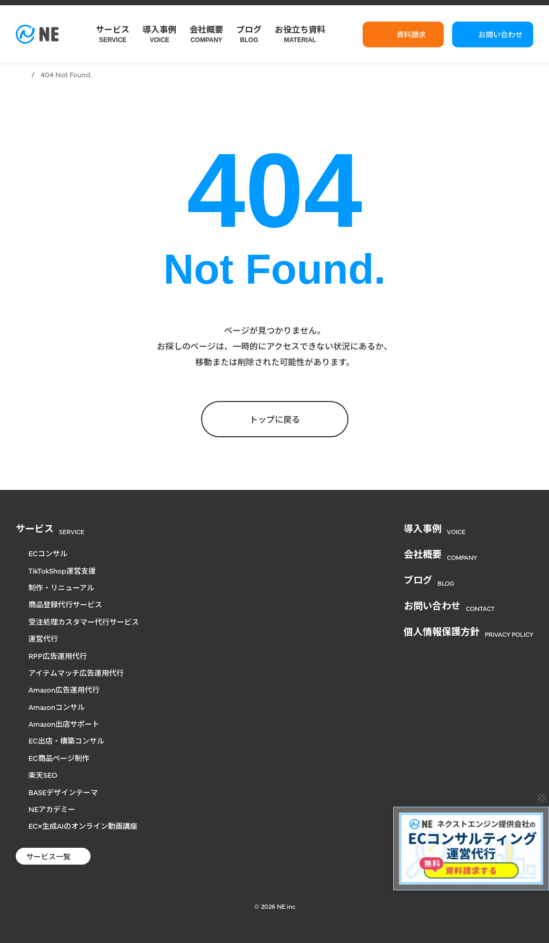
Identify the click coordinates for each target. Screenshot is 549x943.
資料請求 (411, 34)
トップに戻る (274, 419)
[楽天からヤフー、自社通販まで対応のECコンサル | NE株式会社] (37, 34)
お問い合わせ (500, 34)
